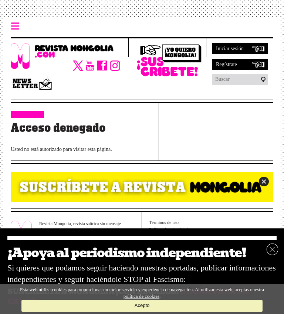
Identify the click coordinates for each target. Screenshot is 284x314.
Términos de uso (164, 222)
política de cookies (141, 296)
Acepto (142, 305)
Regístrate (226, 64)
